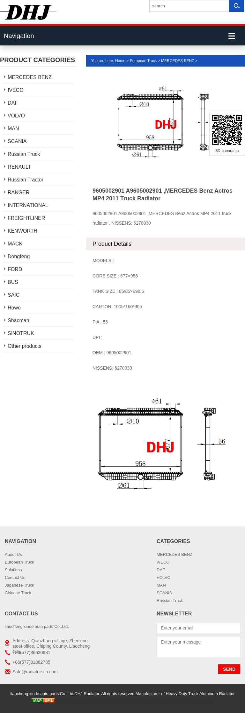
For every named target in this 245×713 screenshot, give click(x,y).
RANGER (18, 192)
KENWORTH (22, 231)
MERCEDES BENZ (30, 77)
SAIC (13, 295)
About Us (13, 554)
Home (120, 61)
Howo (14, 307)
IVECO (16, 90)
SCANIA (17, 141)
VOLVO (16, 115)
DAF (13, 103)
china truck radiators (194, 701)
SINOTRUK (21, 333)
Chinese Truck (18, 592)
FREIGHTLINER (26, 218)
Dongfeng (19, 256)
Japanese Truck (19, 585)
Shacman (18, 320)
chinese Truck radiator (76, 701)
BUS (13, 282)
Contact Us (15, 577)
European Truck (143, 61)
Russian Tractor (25, 179)
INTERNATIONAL (28, 205)
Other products (24, 346)
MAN (13, 128)
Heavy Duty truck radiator (151, 701)
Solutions (13, 569)
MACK (15, 243)
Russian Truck (24, 154)
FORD (15, 269)
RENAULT (19, 167)
